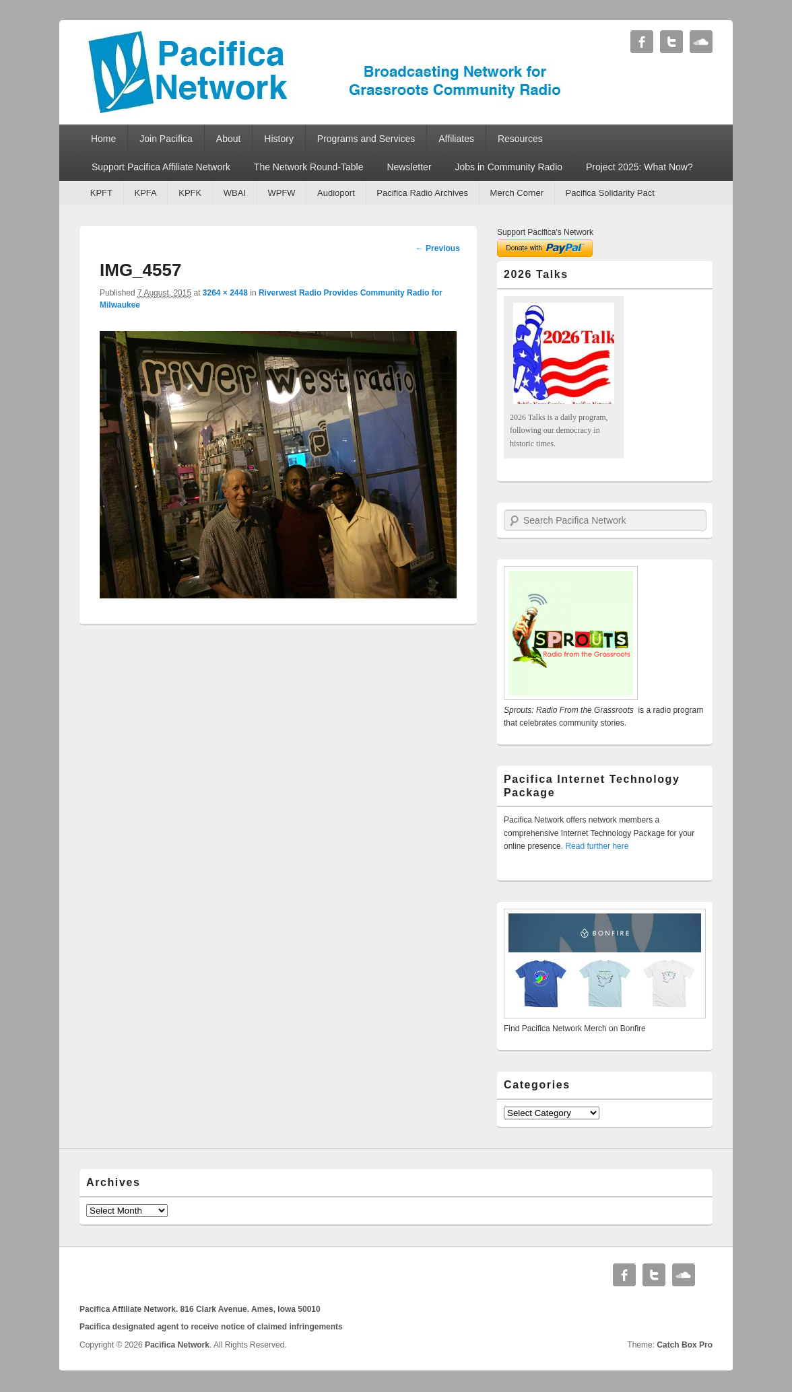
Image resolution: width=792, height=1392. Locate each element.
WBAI (235, 193)
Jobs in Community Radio (509, 167)
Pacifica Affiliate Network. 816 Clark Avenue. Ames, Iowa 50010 (200, 1309)
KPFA (145, 193)
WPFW (281, 193)
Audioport (336, 193)
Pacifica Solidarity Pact (610, 193)
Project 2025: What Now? (639, 167)
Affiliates (456, 138)
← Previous (438, 248)
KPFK (189, 193)
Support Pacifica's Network (545, 232)
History (279, 138)
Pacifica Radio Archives (422, 193)
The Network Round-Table (309, 167)
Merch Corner (516, 193)
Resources (520, 138)
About (228, 138)
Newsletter (409, 167)
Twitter (671, 41)
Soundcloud (701, 41)
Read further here (596, 846)
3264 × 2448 (225, 293)
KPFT (101, 193)
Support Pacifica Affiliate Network (161, 167)
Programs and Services (366, 138)
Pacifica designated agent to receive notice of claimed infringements (211, 1326)
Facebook (641, 41)
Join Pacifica (166, 138)
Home (103, 138)
